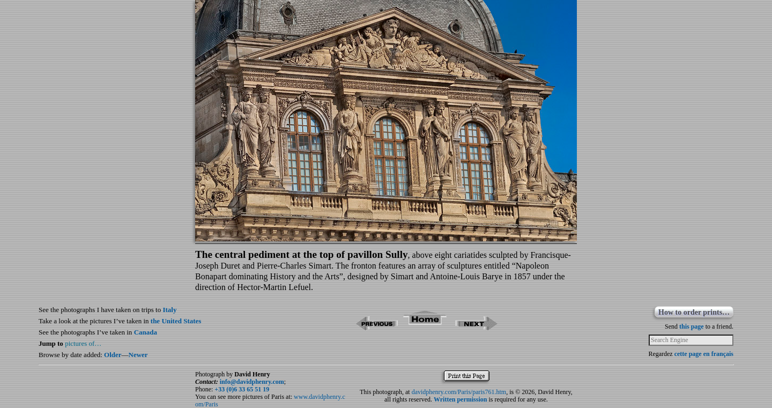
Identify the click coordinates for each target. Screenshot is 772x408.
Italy (169, 310)
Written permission (460, 399)
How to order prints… (694, 312)
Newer (138, 355)
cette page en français (703, 354)
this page (691, 326)
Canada (145, 332)
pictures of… (83, 343)
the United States (176, 321)
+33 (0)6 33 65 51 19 (241, 389)
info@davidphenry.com (252, 381)
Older (113, 355)
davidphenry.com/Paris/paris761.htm (459, 392)
